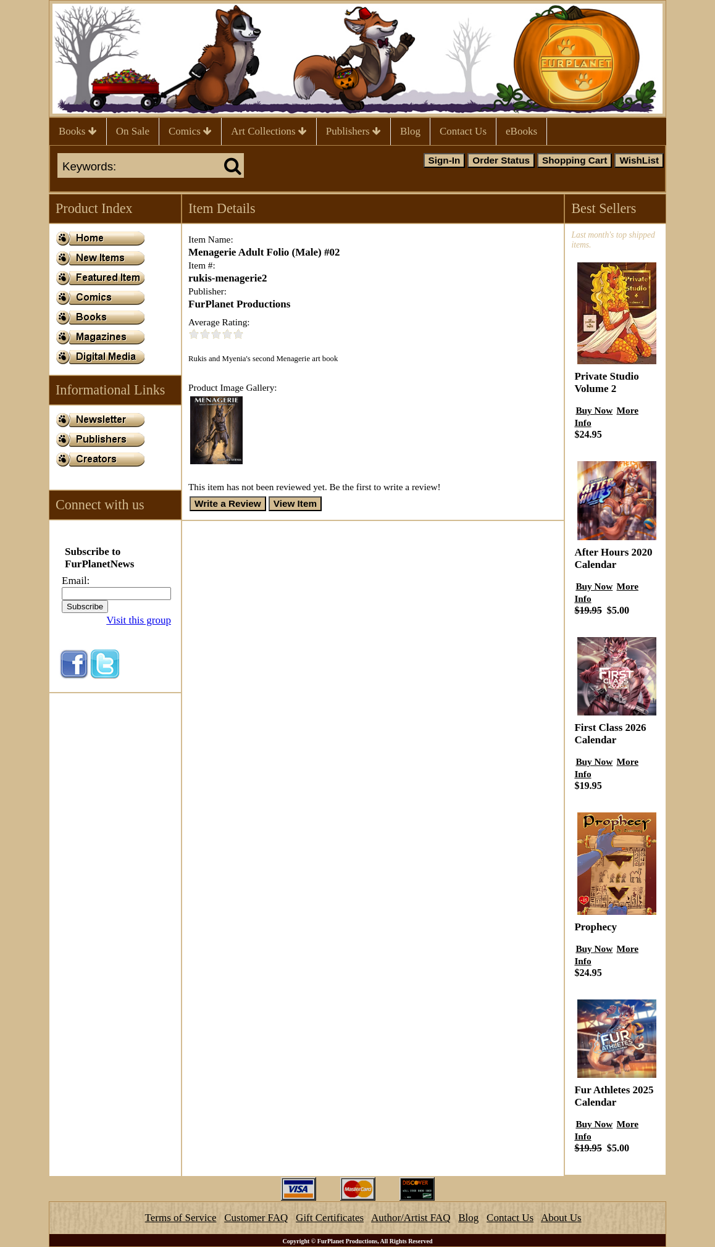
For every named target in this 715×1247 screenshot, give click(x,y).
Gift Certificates (330, 1218)
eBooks (521, 131)
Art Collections (269, 131)
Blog (410, 131)
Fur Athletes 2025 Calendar (613, 1096)
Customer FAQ (256, 1218)
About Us (561, 1218)
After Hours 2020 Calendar (613, 558)
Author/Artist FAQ (411, 1218)
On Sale (132, 131)
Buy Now (594, 410)
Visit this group (138, 620)
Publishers (353, 131)
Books (78, 131)
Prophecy (595, 927)
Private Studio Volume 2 (606, 382)
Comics (190, 131)
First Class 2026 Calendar (610, 734)
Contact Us (463, 131)
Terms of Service (181, 1218)
